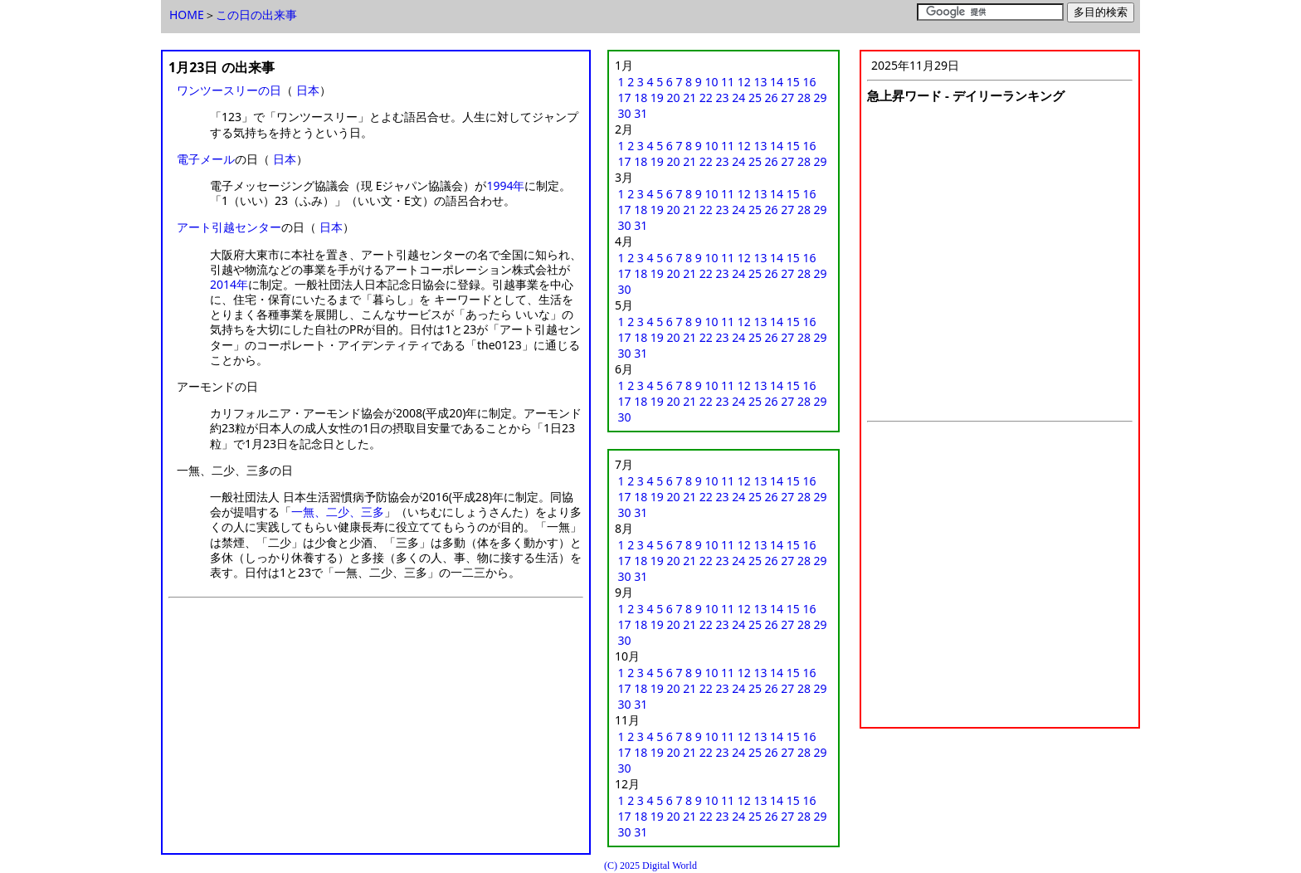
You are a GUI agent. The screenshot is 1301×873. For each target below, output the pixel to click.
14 (776, 82)
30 (624, 113)
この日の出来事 (256, 14)
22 (706, 97)
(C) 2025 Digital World (650, 865)
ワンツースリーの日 (229, 90)
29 (820, 97)
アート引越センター (229, 227)
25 (755, 97)
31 (640, 113)
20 (673, 97)
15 (793, 82)
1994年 (505, 185)
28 (804, 97)
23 (722, 97)
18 (640, 97)
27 (787, 97)
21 (689, 97)
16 (809, 82)
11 (727, 82)
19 (657, 97)
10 (711, 82)
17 (624, 97)
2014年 (229, 284)
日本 (307, 90)
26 (771, 97)
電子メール (206, 159)
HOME (186, 14)
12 (744, 82)
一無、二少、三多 (337, 511)
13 (760, 82)
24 (738, 97)
